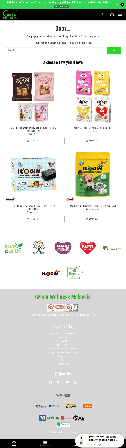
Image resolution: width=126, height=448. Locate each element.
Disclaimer (55, 432)
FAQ (63, 360)
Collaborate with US (63, 345)
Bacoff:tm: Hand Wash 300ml (103, 439)
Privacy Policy (69, 432)
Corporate (63, 356)
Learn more (61, 6)
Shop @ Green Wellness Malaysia (63, 348)
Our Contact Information (63, 333)
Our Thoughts (63, 341)
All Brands (63, 364)
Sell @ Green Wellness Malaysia (63, 352)
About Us (63, 337)
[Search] (56, 50)
